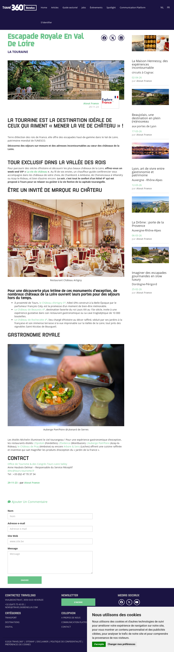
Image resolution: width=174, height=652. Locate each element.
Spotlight (111, 7)
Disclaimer (42, 641)
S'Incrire (78, 602)
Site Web (13, 535)
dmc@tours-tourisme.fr (21, 470)
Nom (10, 510)
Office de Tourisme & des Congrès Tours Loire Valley (37, 464)
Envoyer (25, 580)
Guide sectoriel (70, 7)
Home (44, 7)
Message (13, 548)
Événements (96, 7)
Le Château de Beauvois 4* (29, 309)
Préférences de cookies (18, 644)
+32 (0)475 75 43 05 (14, 604)
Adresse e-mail (16, 523)
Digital (9, 626)
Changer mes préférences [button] (121, 644)
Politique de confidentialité (66, 641)
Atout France (32, 482)
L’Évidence (65, 443)
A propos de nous (71, 617)
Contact (66, 626)
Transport (11, 617)
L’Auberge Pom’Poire (98, 443)
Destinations (12, 622)
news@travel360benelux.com (21, 607)
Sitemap (30, 641)
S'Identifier (46, 22)
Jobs (84, 7)
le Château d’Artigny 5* (52, 302)
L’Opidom (39, 443)
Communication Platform (132, 7)
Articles (54, 7)
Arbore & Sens (72, 446)
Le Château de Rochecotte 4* (30, 319)
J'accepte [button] (99, 644)
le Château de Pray (28, 446)
